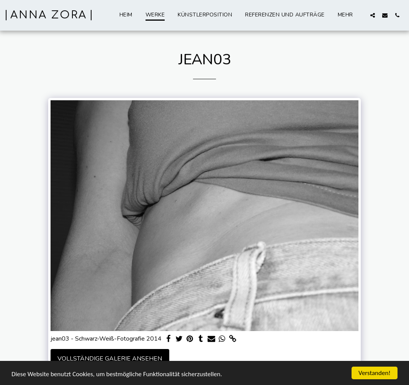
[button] (372, 15)
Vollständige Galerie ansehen (109, 358)
